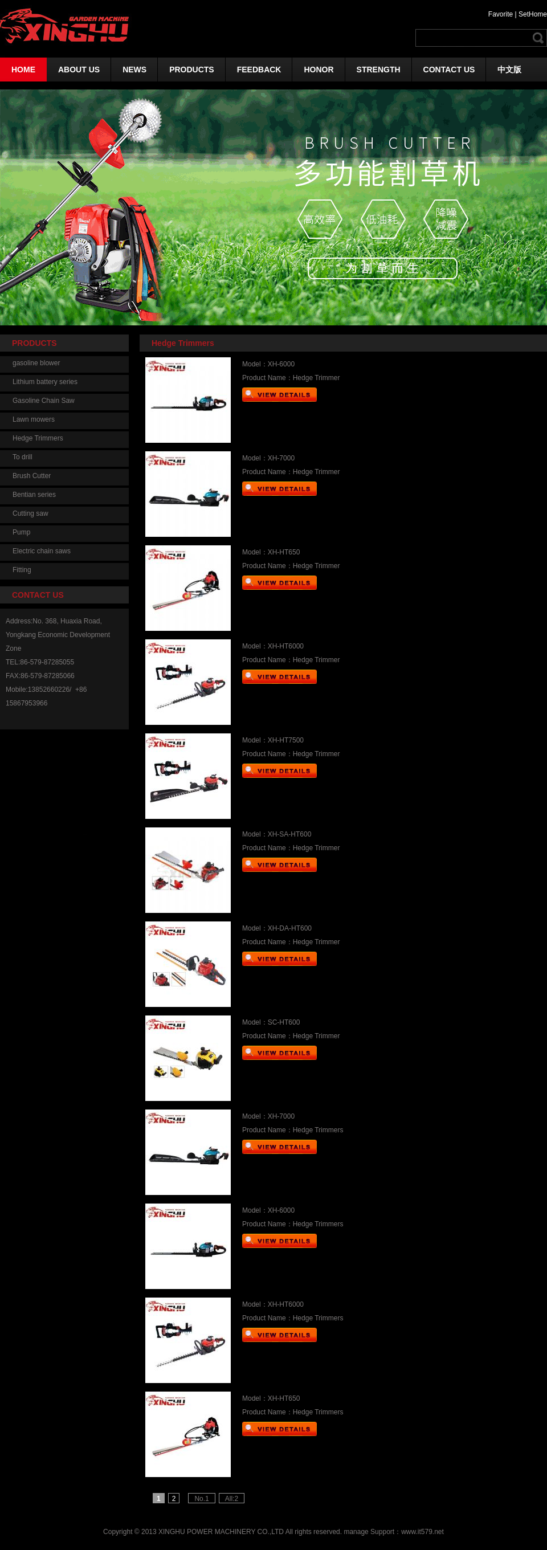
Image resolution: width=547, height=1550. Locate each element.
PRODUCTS (191, 69)
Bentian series (34, 495)
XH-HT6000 (286, 646)
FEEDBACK (259, 69)
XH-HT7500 (286, 740)
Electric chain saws (42, 551)
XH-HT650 (284, 552)
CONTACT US (449, 69)
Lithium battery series (45, 382)
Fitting (22, 570)
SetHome (533, 14)
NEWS (134, 69)
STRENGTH (379, 69)
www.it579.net (422, 1532)
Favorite (500, 14)
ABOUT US (79, 69)
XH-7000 (281, 458)
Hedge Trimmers (38, 438)
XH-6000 (281, 364)
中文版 (509, 69)
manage (356, 1532)
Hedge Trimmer (316, 378)
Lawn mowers (34, 419)
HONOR (318, 69)
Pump (21, 532)
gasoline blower (36, 363)
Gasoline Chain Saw (44, 401)
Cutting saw (30, 513)
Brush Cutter (32, 476)
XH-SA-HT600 (290, 834)
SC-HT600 (284, 1022)
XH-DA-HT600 (290, 928)
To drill (22, 457)
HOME (23, 69)
